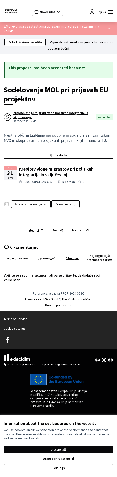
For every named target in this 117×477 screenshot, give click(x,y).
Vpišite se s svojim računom (26, 275)
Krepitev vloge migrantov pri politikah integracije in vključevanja (50, 115)
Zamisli (9, 30)
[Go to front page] (16, 12)
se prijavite (67, 275)
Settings (58, 468)
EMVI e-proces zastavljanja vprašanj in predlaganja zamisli (50, 26)
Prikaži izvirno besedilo (25, 42)
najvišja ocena (17, 258)
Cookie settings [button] (15, 328)
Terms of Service (15, 319)
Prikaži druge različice (77, 299)
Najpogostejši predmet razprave (99, 258)
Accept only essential (58, 459)
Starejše (72, 258)
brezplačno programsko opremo (59, 364)
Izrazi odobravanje (31, 204)
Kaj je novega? (45, 258)
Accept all (58, 449)
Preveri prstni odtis (58, 305)
